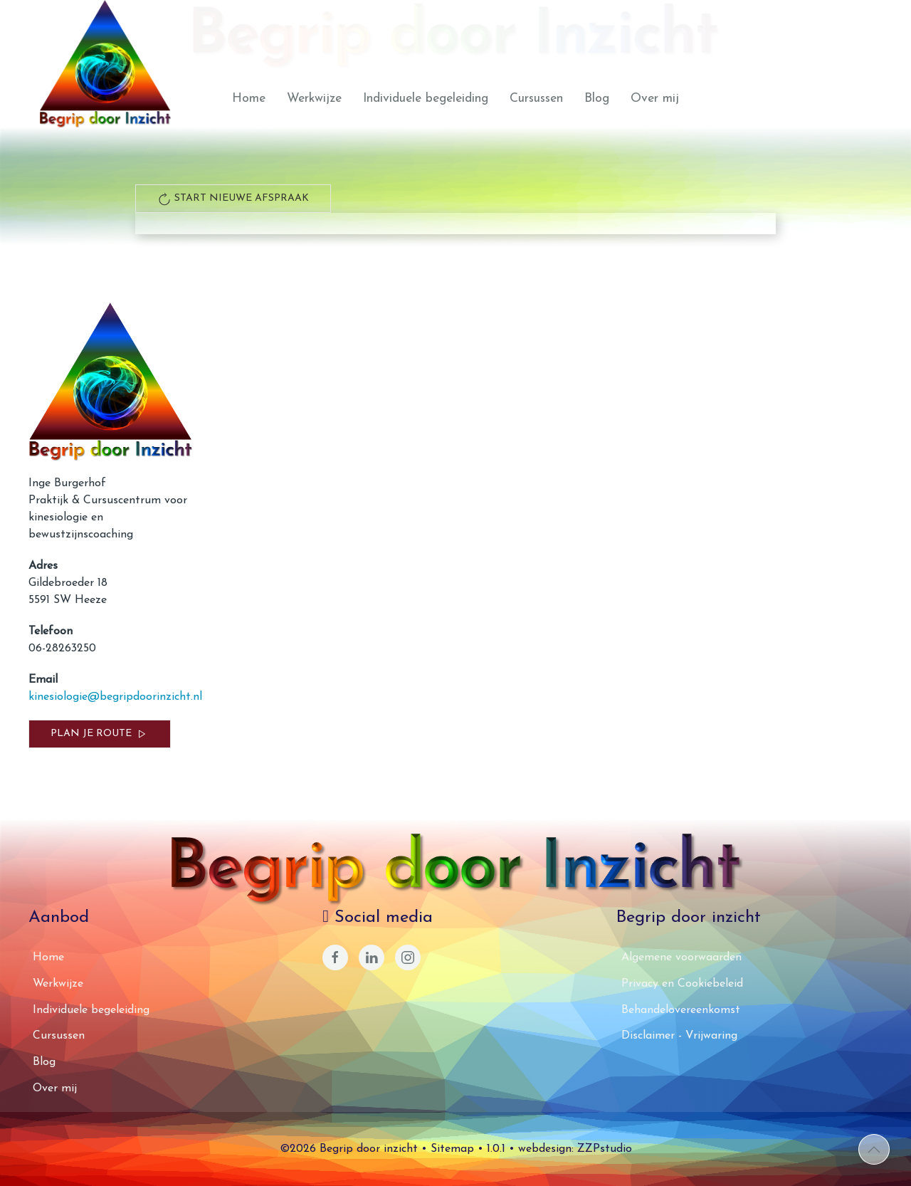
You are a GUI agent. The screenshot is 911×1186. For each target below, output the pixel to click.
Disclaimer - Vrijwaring (679, 1035)
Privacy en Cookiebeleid (682, 984)
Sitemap (452, 1149)
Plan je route (100, 734)
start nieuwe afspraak (233, 198)
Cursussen (536, 99)
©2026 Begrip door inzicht (349, 1149)
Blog (596, 99)
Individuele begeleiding (425, 99)
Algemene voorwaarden (681, 957)
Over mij (655, 99)
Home (248, 99)
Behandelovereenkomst (680, 1010)
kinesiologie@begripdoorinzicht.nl (115, 697)
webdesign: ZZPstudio (575, 1149)
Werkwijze (314, 99)
